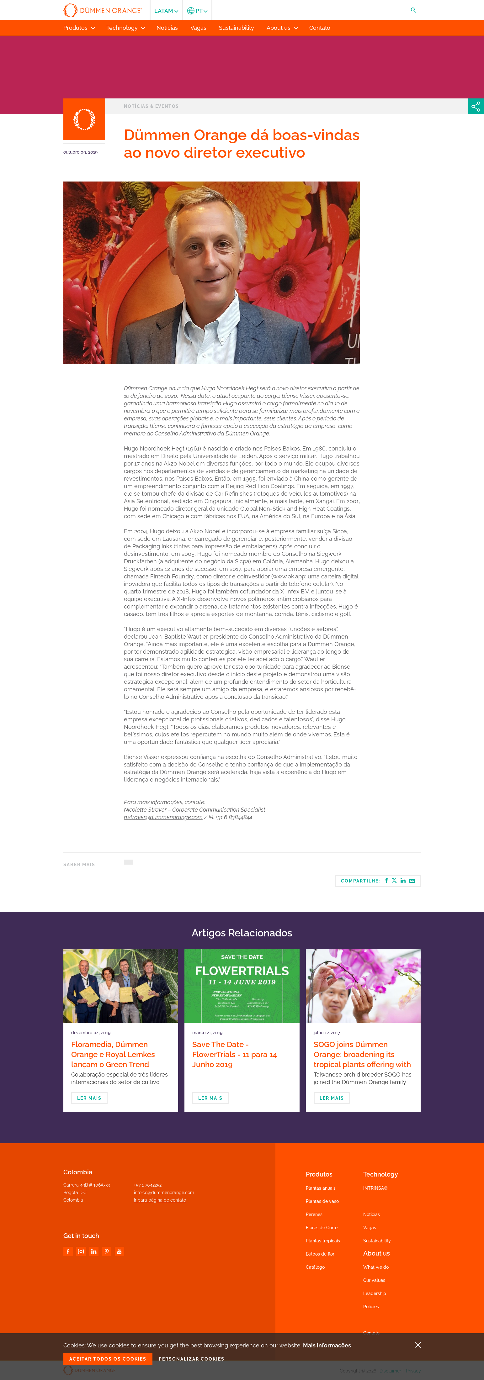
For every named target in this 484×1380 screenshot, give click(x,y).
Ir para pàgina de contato (160, 1200)
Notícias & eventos (151, 106)
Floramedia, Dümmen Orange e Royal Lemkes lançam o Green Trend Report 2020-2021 (113, 1059)
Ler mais (89, 1098)
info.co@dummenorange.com (164, 1192)
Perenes (314, 1214)
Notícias (371, 1214)
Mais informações (327, 1345)
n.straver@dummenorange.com (163, 817)
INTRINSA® (375, 1188)
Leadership (374, 1293)
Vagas (369, 1227)
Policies (371, 1306)
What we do (376, 1267)
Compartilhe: (378, 880)
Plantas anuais (321, 1188)
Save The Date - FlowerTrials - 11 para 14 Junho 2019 (234, 1054)
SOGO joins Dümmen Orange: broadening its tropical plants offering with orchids (362, 1059)
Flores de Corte (322, 1227)
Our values (374, 1280)
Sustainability (377, 1240)
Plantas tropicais (323, 1240)
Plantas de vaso (322, 1201)
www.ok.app (289, 576)
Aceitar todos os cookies (107, 1359)
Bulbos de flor (320, 1253)
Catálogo (315, 1267)
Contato (371, 1332)
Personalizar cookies (192, 1359)
